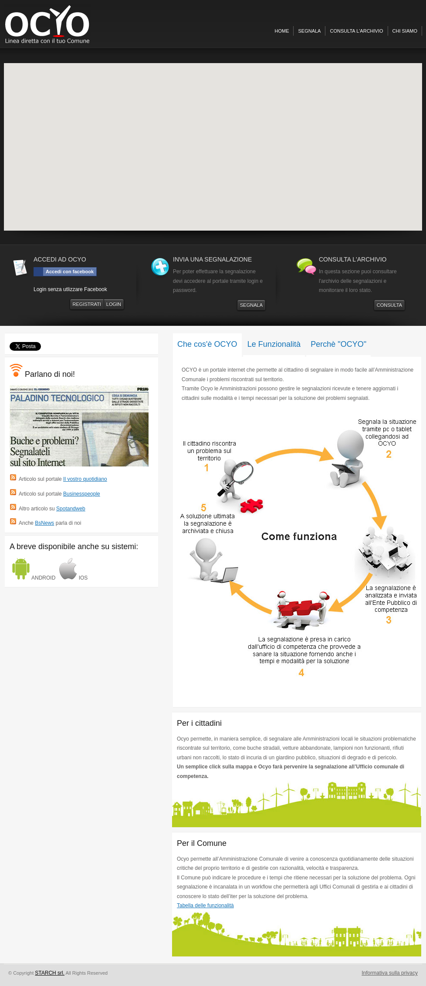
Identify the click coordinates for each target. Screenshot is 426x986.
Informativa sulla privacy (390, 973)
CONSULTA (389, 305)
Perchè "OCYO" (338, 344)
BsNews (44, 523)
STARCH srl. (49, 973)
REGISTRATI (87, 304)
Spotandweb (70, 509)
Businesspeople (81, 494)
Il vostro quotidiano (85, 479)
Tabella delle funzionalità (205, 905)
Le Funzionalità (274, 344)
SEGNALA (251, 305)
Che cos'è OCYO (207, 344)
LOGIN (113, 304)
